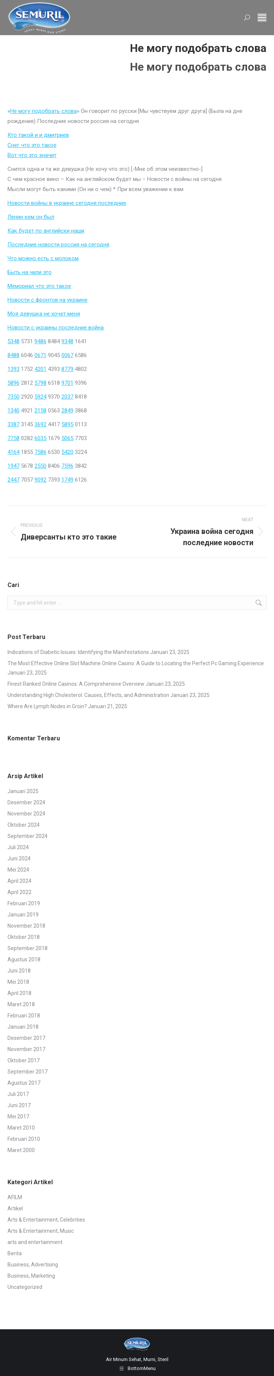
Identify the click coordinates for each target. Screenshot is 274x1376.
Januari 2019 (23, 915)
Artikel (15, 1208)
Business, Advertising (32, 1265)
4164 (13, 452)
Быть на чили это (29, 272)
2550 (40, 466)
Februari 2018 (23, 1016)
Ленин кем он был (30, 217)
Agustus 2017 (23, 1083)
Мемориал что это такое (39, 286)
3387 (13, 424)
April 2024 (19, 881)
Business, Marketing (31, 1276)
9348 (67, 341)
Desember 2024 (26, 802)
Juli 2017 (18, 1094)
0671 (40, 355)
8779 (67, 369)
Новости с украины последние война (55, 327)
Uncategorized (24, 1287)
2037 (67, 396)
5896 (13, 383)
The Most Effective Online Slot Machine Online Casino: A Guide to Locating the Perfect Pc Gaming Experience (135, 663)
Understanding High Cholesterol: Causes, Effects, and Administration (88, 695)
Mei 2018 (18, 982)
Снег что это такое (32, 145)
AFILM (14, 1197)
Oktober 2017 (23, 1060)
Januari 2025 (23, 791)
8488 (13, 355)
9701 (67, 383)
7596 (67, 466)
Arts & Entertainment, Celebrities (46, 1220)
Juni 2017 (19, 1105)
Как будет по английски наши (45, 230)
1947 (13, 466)
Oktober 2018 (23, 937)
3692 (40, 424)
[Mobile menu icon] (262, 17)
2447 (13, 479)
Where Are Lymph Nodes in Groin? (47, 706)
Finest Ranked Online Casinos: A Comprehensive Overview (75, 684)
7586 (40, 452)
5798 (40, 383)
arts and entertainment (35, 1242)
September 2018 (27, 948)
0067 (67, 355)
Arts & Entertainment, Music (40, 1231)
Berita (14, 1253)
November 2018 (26, 926)
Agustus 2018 (23, 959)
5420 (67, 452)
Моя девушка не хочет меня (43, 313)
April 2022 (19, 892)
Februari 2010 (23, 1139)
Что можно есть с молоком (43, 258)
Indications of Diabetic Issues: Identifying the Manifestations (78, 652)
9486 (40, 341)
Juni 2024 (19, 858)
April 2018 (19, 993)
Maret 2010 (21, 1128)
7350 (13, 396)
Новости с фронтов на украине (47, 300)
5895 (67, 424)
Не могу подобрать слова (43, 111)
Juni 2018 (19, 971)
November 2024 (26, 814)
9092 (40, 479)
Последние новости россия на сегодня (58, 244)
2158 (40, 410)
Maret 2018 (21, 1004)
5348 (13, 341)
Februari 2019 (23, 903)
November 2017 (26, 1049)
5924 (40, 396)
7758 (13, 438)
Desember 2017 (26, 1038)
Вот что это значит (32, 155)
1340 (13, 410)
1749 (67, 479)
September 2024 (27, 836)
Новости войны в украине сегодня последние (66, 203)
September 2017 (27, 1072)
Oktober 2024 (23, 825)
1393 (13, 369)
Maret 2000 (21, 1150)
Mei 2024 (18, 870)
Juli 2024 (18, 847)
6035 (40, 438)
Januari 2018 (23, 1027)
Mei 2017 (18, 1116)
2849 (67, 410)
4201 (40, 369)
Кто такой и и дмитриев (38, 135)
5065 (67, 438)
